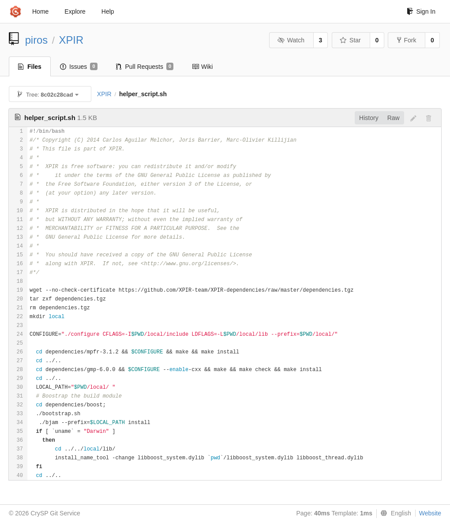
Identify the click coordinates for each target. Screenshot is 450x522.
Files (29, 66)
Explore (74, 11)
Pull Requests (145, 67)
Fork (406, 40)
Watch (290, 40)
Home (40, 11)
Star (350, 40)
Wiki (202, 66)
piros (36, 40)
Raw (393, 117)
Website (430, 513)
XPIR (71, 40)
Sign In (421, 11)
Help (107, 11)
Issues (79, 67)
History (369, 117)
